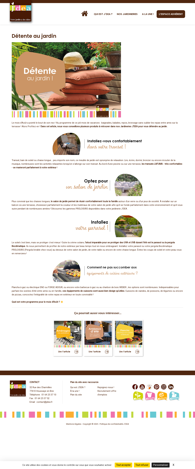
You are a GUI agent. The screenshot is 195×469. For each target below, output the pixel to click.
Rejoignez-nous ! (106, 387)
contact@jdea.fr (45, 402)
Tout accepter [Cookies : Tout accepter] (123, 465)
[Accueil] (85, 13)
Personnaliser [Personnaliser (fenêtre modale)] (160, 465)
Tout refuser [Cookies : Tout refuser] (141, 465)
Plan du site (76, 394)
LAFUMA (158, 164)
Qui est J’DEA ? (77, 387)
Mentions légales (73, 424)
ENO (42, 287)
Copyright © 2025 (91, 424)
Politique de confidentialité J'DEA (114, 424)
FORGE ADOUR (55, 287)
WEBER (122, 287)
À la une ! (74, 391)
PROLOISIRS (82, 208)
